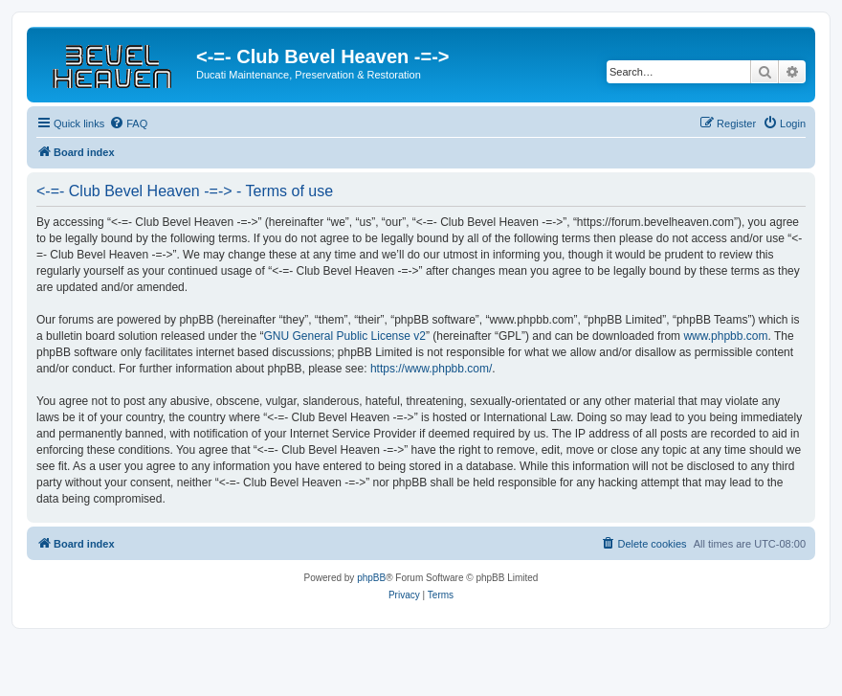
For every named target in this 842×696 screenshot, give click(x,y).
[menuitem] (128, 123)
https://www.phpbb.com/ (431, 368)
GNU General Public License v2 (345, 336)
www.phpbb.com (725, 336)
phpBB (371, 578)
